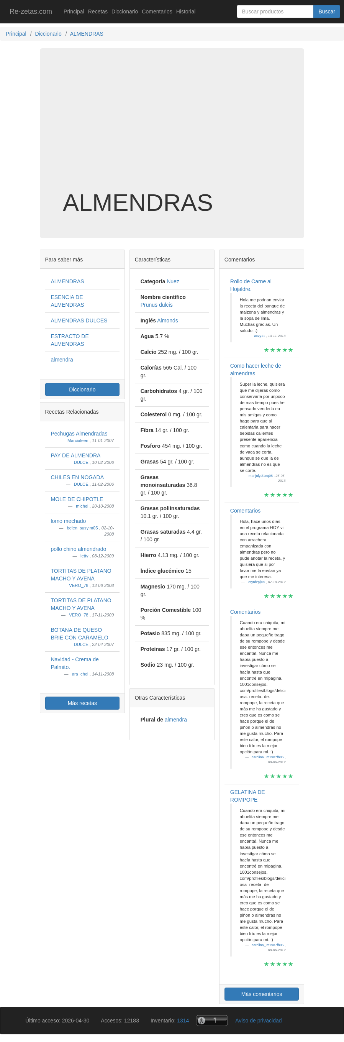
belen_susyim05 (83, 528)
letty (85, 556)
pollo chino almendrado (78, 549)
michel (82, 506)
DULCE (82, 462)
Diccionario (124, 11)
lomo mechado (68, 521)
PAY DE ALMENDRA (76, 455)
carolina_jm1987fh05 (268, 757)
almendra (62, 360)
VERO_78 (79, 585)
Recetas (98, 11)
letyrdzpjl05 (256, 582)
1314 (183, 1020)
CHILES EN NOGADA (77, 477)
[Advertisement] (172, 128)
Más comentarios (261, 994)
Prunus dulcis (157, 305)
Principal (74, 11)
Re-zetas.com (31, 11)
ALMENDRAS (67, 281)
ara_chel (81, 674)
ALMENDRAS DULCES (79, 320)
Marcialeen (78, 440)
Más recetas (82, 703)
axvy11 (260, 336)
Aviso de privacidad (258, 1020)
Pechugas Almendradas (79, 434)
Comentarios (157, 11)
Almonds (167, 320)
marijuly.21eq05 (261, 476)
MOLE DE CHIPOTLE (77, 499)
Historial (186, 11)
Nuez (173, 281)
